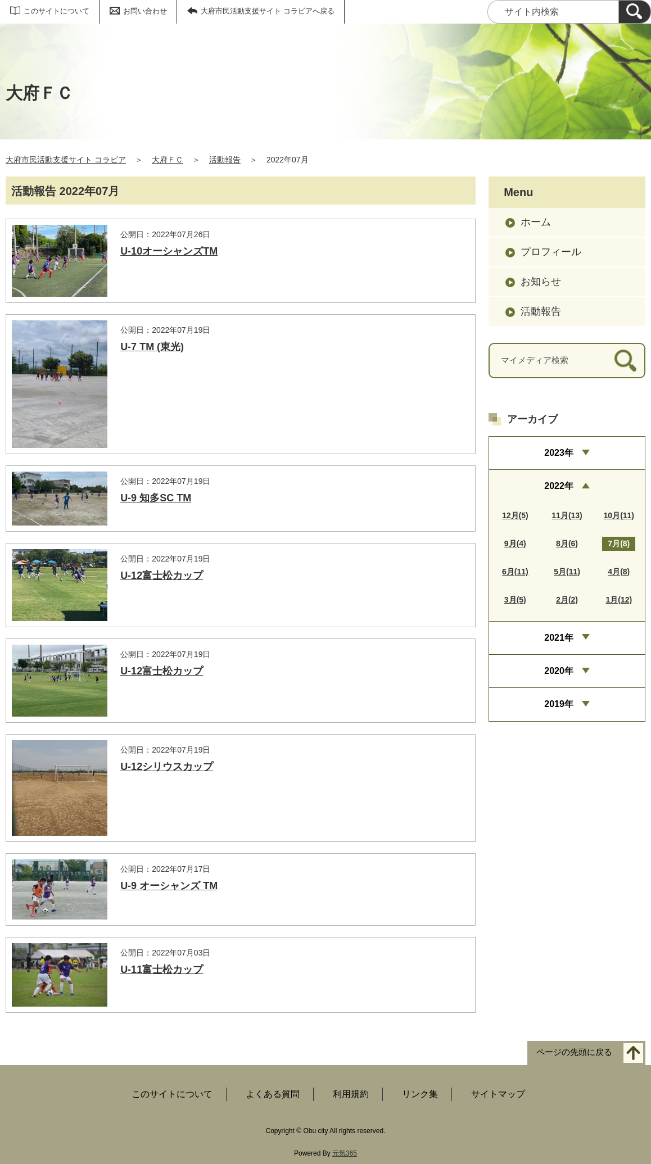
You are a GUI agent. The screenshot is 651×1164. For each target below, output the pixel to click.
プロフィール (551, 251)
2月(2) (567, 599)
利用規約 (351, 1094)
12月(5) (515, 515)
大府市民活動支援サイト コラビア (66, 159)
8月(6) (567, 543)
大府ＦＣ (167, 159)
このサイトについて (56, 11)
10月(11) (619, 515)
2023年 (558, 453)
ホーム (536, 222)
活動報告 (225, 159)
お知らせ (541, 281)
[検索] (634, 12)
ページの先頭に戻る (574, 1052)
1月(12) (618, 599)
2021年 (558, 637)
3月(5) (515, 599)
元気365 (344, 1153)
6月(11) (515, 571)
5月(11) (567, 571)
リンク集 (420, 1094)
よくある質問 (273, 1094)
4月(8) (619, 571)
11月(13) (566, 515)
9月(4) (515, 543)
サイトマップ (498, 1094)
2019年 (558, 704)
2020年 (558, 671)
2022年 (558, 486)
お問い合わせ (145, 11)
